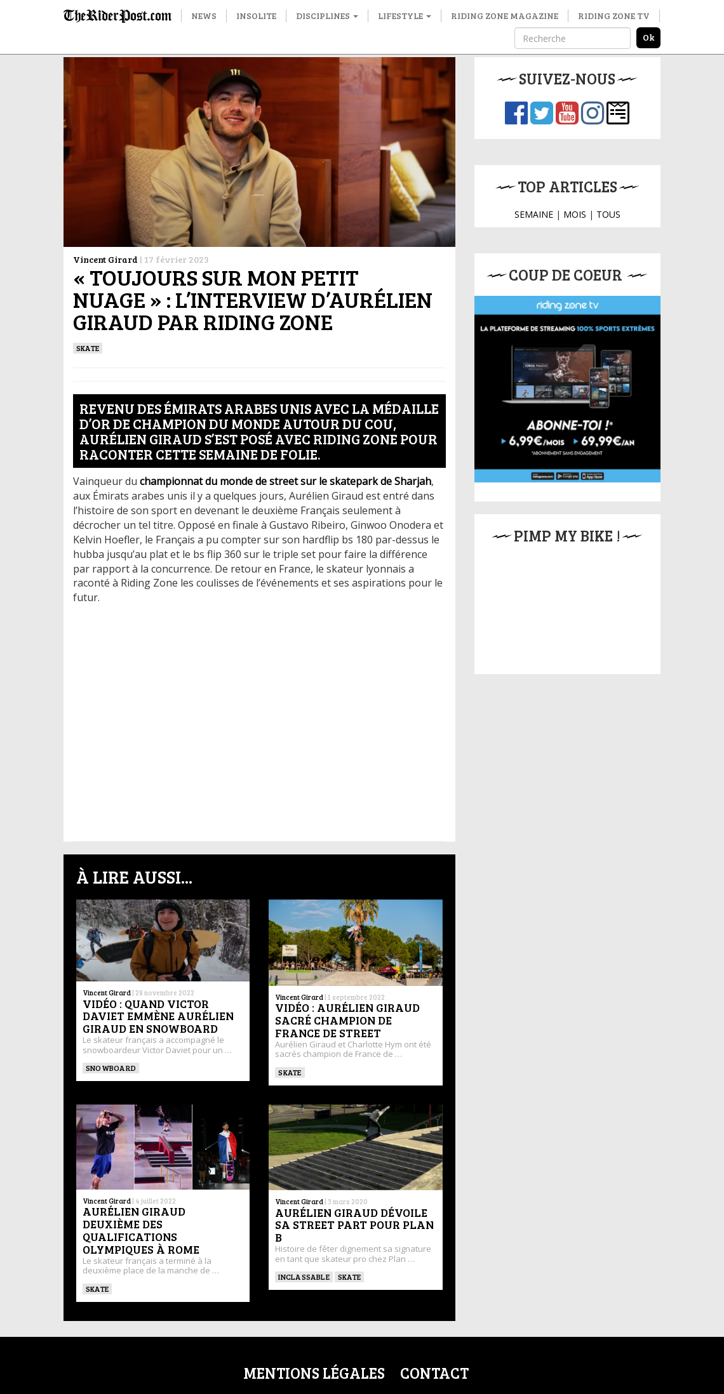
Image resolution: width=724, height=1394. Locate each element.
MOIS (574, 214)
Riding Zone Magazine (504, 16)
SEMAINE (533, 214)
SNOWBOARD (111, 1068)
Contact (434, 1372)
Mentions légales (314, 1372)
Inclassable (304, 1276)
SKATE (87, 348)
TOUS (608, 214)
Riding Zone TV (614, 16)
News (204, 16)
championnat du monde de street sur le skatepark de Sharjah (285, 481)
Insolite (256, 16)
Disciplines (327, 16)
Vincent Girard (105, 259)
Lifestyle (404, 16)
